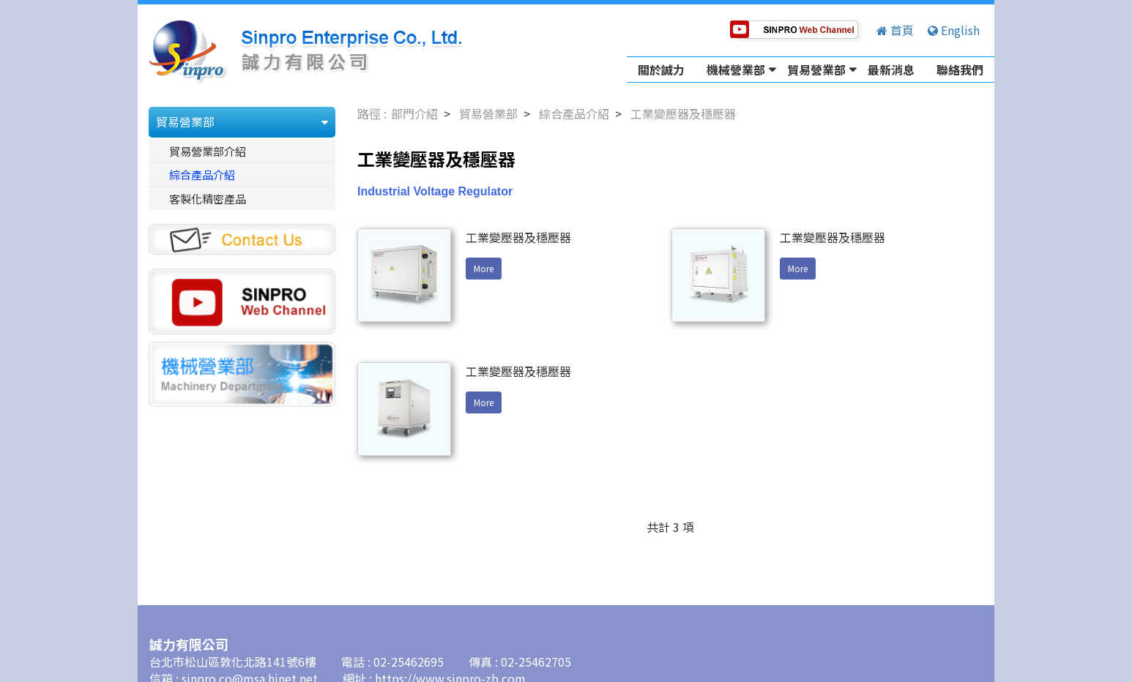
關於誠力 (661, 69)
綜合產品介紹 (202, 174)
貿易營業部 (816, 69)
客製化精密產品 (207, 198)
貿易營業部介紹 (207, 151)
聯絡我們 (959, 69)
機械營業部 (736, 69)
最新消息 (891, 69)
